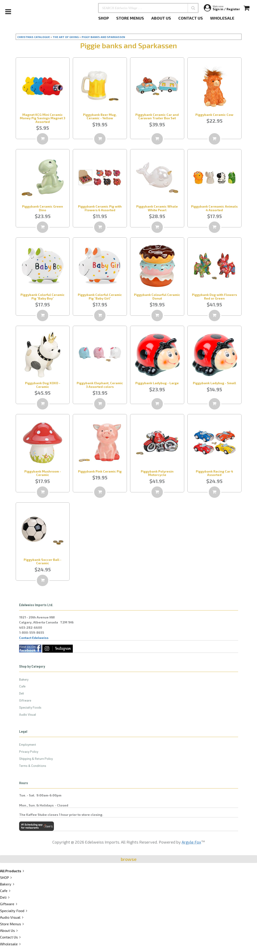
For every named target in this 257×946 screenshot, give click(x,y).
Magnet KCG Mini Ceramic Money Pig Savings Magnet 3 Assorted (42, 118)
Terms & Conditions (32, 766)
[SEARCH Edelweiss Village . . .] (148, 8)
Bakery (23, 679)
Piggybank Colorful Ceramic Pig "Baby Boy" (42, 296)
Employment (27, 744)
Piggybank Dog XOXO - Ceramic (42, 384)
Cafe (22, 686)
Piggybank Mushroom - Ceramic (42, 473)
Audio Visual (27, 714)
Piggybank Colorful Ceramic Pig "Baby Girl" (100, 296)
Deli (21, 693)
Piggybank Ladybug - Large (157, 383)
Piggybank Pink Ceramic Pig (100, 471)
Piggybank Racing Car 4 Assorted (214, 473)
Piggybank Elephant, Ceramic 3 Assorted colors (100, 384)
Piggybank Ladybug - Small (214, 383)
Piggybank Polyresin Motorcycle (157, 473)
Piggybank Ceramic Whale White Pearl (157, 208)
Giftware (25, 700)
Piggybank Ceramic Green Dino (42, 208)
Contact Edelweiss (33, 638)
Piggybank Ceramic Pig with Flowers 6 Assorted (100, 208)
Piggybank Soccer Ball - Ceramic (42, 561)
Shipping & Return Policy (36, 758)
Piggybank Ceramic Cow (214, 115)
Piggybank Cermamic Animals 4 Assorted (214, 208)
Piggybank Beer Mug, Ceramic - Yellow (100, 116)
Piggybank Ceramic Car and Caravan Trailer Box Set (157, 116)
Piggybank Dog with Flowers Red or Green (214, 296)
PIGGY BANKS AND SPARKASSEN (103, 36)
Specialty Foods (30, 707)
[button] (193, 8)
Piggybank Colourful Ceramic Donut (157, 296)
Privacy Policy (28, 751)
